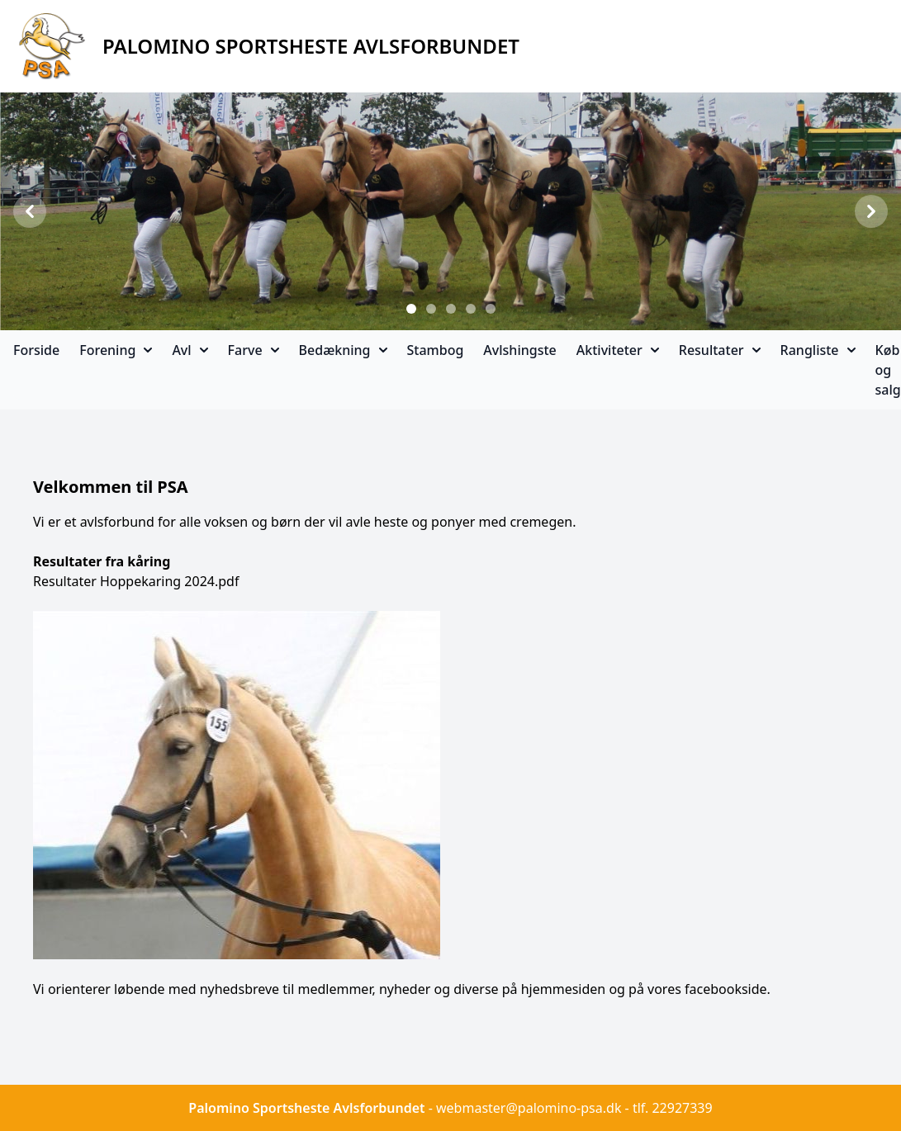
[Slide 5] (491, 309)
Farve (253, 350)
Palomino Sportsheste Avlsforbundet (306, 1108)
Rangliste (818, 350)
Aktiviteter (617, 350)
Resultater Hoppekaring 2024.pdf (136, 581)
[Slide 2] (431, 309)
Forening (115, 350)
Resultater (720, 350)
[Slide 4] (471, 309)
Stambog (435, 350)
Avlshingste (519, 350)
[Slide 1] (411, 309)
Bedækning (343, 350)
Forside (36, 350)
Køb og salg (888, 370)
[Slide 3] (451, 309)
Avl (189, 350)
